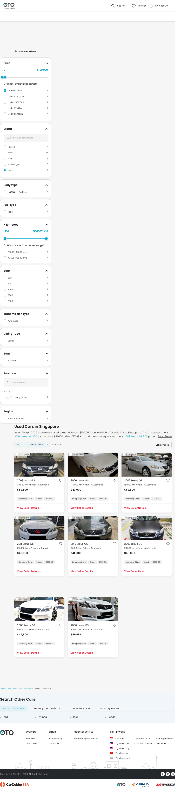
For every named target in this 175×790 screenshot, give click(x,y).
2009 (10, 289)
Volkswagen (14, 164)
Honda (111, 717)
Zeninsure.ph (162, 743)
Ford (5, 717)
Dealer (11, 340)
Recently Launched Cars (47, 708)
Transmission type (16, 314)
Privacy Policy (55, 738)
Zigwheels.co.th (123, 758)
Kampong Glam (18, 397)
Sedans (22, 192)
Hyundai (42, 717)
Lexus (10, 170)
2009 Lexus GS (133, 544)
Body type (11, 185)
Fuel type (10, 205)
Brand (8, 129)
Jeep (75, 717)
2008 (10, 295)
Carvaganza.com (165, 738)
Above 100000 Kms (17, 257)
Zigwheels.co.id (142, 738)
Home (2, 688)
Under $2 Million (16, 113)
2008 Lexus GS (26, 480)
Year (7, 271)
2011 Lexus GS (25, 544)
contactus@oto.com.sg (86, 738)
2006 (10, 301)
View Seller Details (28, 508)
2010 (10, 283)
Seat (7, 354)
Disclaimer (54, 743)
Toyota (11, 146)
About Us (30, 738)
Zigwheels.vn (122, 753)
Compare (24, 454)
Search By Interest (109, 708)
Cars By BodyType (80, 708)
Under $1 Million (15, 108)
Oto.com (120, 738)
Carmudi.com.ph (143, 743)
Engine (8, 411)
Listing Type (12, 334)
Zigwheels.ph (122, 743)
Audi (10, 158)
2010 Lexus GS (79, 544)
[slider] (4, 77)
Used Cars (11, 688)
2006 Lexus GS (80, 480)
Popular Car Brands (13, 708)
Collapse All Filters (25, 51)
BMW (10, 152)
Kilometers (11, 225)
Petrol (10, 211)
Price (7, 63)
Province (10, 373)
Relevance (163, 444)
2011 (10, 277)
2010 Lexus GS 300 (25, 436)
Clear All (56, 444)
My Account (161, 5)
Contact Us (31, 743)
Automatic (13, 320)
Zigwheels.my (122, 748)
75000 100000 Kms (17, 252)
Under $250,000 (16, 96)
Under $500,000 (16, 102)
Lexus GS (28, 688)
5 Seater (12, 360)
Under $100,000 (15, 90)
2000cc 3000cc (16, 418)
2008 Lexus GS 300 (135, 436)
